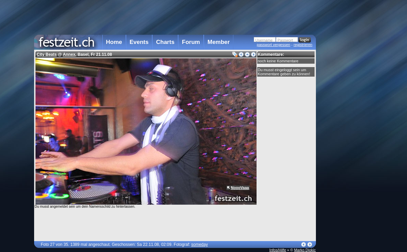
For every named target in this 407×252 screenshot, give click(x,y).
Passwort (285, 40)
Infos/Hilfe (278, 250)
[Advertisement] (346, 137)
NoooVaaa (240, 188)
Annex (69, 54)
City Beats (47, 54)
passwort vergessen (273, 45)
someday (199, 244)
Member (218, 42)
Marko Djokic (305, 250)
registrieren (302, 45)
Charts (165, 42)
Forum (191, 42)
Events (139, 42)
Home (114, 42)
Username (264, 40)
